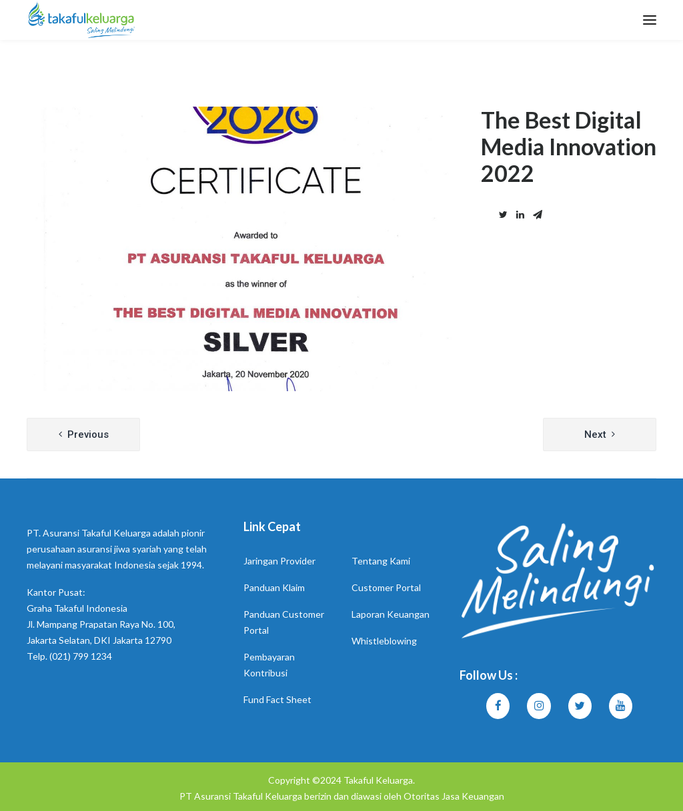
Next (595, 434)
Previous (88, 434)
